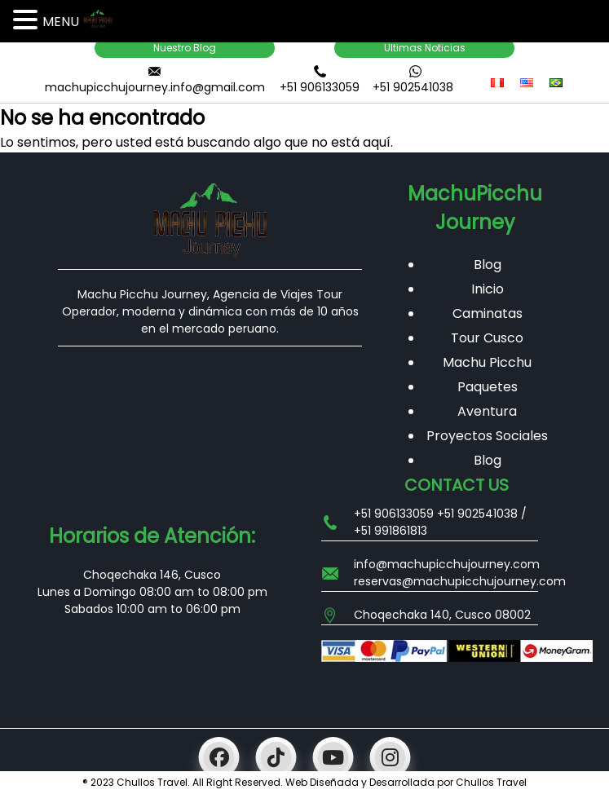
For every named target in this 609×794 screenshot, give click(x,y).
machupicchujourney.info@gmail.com (155, 87)
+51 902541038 (413, 87)
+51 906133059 (320, 87)
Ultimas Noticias (425, 48)
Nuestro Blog (184, 48)
